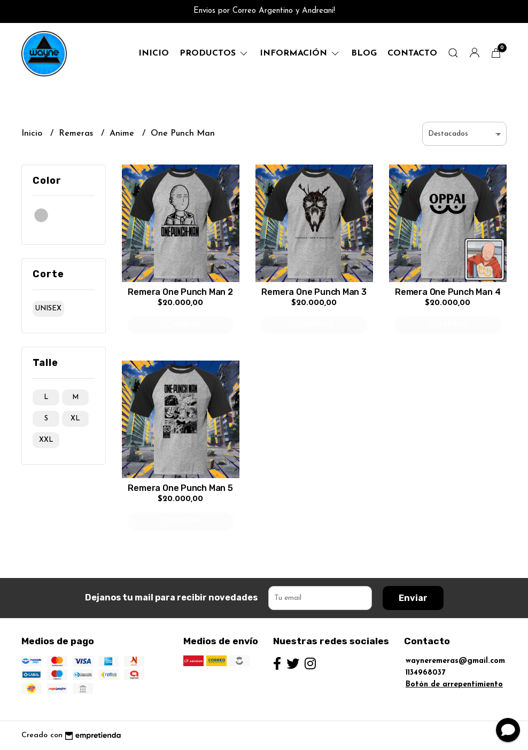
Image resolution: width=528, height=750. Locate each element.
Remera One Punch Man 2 (180, 292)
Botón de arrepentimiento (454, 685)
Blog (364, 53)
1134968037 (425, 673)
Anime (123, 133)
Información (300, 53)
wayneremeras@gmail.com (455, 661)
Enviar (413, 598)
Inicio (153, 53)
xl (75, 418)
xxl (46, 439)
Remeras (77, 133)
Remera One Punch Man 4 (447, 292)
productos (214, 53)
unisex (48, 308)
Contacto (412, 53)
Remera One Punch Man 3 (313, 292)
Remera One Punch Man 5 (180, 488)
